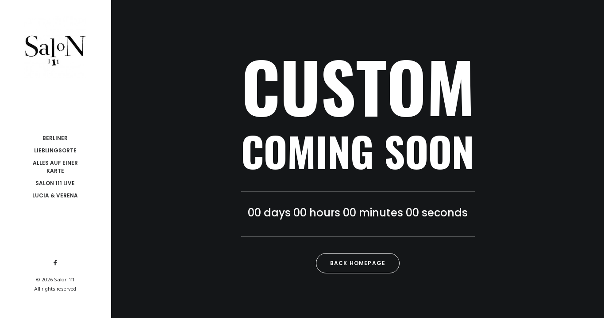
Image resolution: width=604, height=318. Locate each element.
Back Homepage (358, 263)
